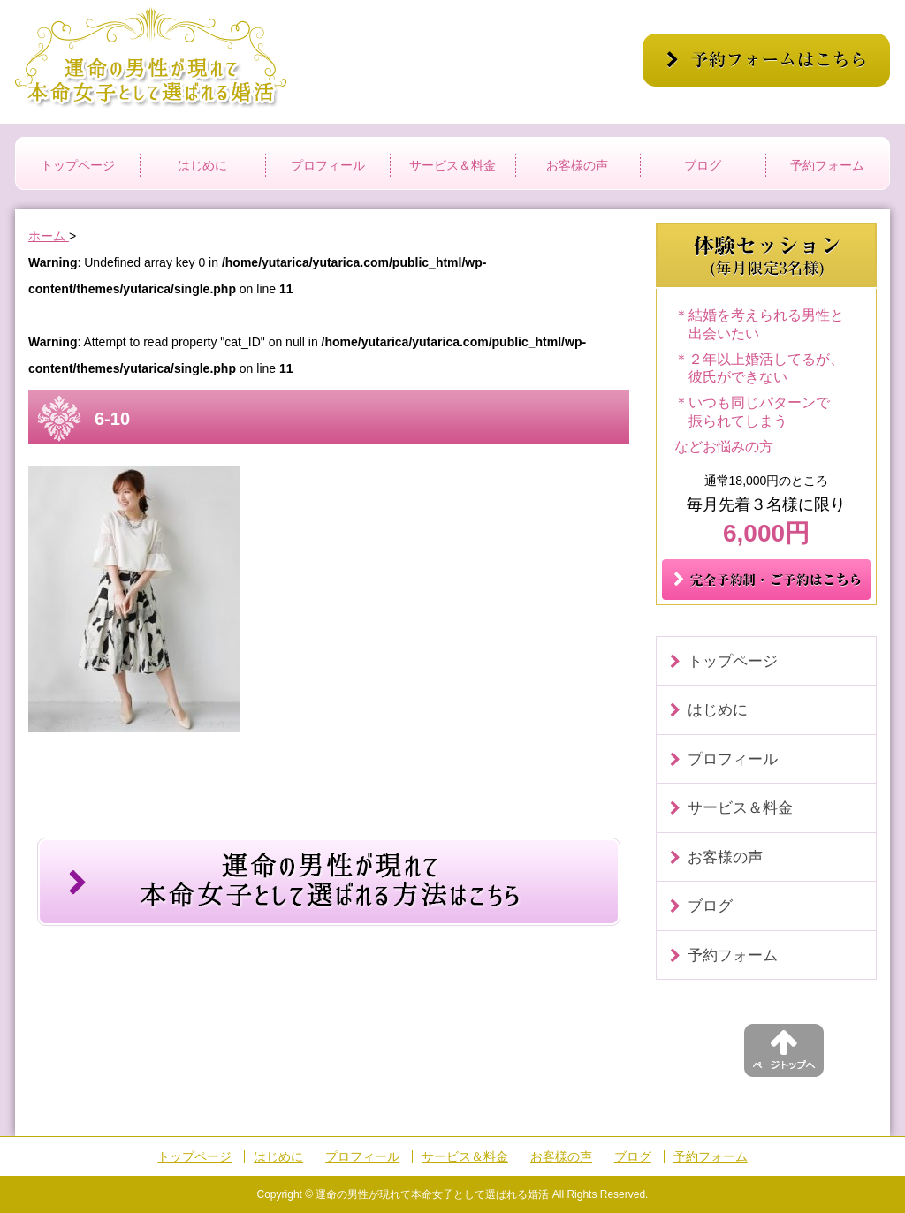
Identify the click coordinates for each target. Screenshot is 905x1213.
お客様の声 (577, 165)
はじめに (202, 165)
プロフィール (328, 165)
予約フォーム (827, 165)
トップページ (78, 165)
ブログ (702, 165)
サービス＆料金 (452, 165)
